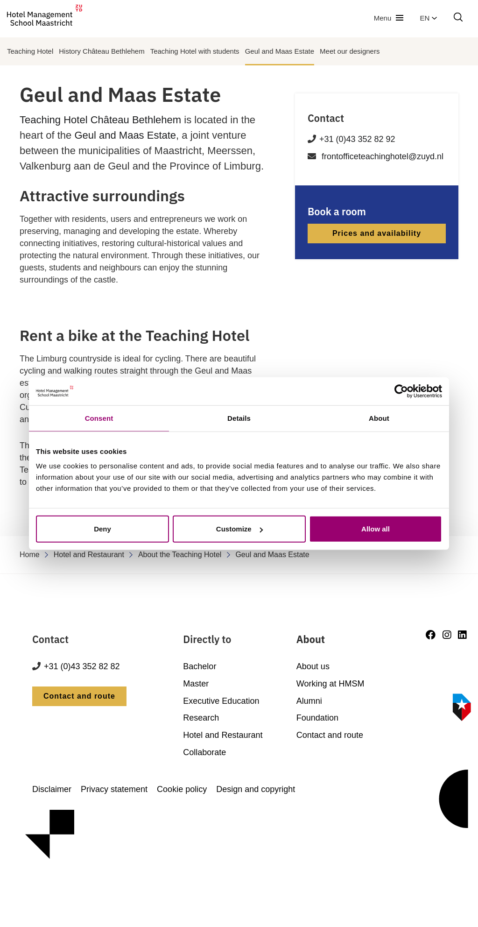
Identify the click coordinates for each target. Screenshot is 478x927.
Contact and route (79, 696)
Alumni (309, 701)
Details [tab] (239, 418)
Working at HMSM (330, 683)
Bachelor (199, 666)
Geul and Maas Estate (279, 51)
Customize (239, 529)
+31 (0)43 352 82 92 (357, 139)
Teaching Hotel (30, 51)
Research (201, 717)
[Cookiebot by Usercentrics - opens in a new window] (401, 391)
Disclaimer (51, 789)
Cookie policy (182, 789)
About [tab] (379, 418)
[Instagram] (447, 635)
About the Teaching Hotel (180, 555)
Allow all (375, 529)
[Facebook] (431, 635)
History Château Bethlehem (101, 51)
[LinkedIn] (462, 635)
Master (196, 683)
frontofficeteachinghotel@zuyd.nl (382, 156)
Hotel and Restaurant (89, 555)
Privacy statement (114, 789)
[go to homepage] (44, 18)
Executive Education (221, 701)
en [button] (428, 18)
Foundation (317, 717)
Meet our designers (350, 51)
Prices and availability (376, 233)
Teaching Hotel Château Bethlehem (100, 120)
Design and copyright (255, 789)
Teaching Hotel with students (194, 51)
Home (30, 555)
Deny (102, 529)
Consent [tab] (99, 418)
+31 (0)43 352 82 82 (82, 666)
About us (313, 666)
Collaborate (204, 752)
